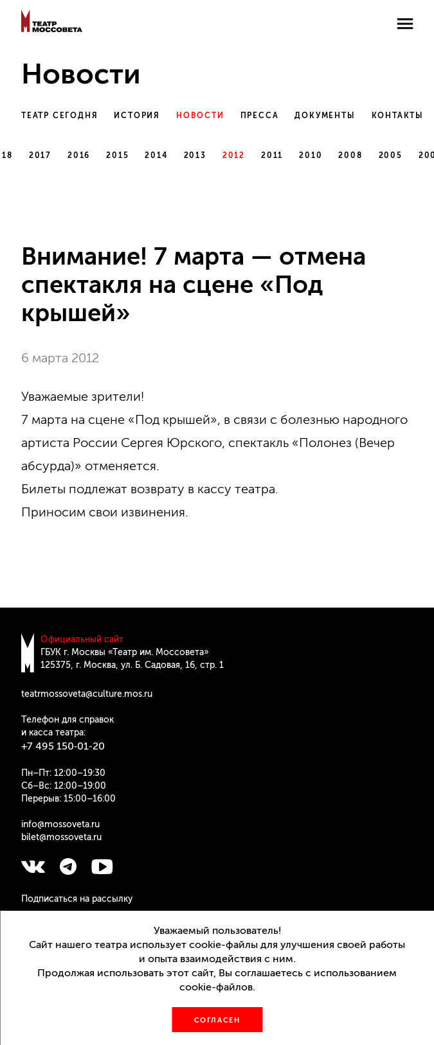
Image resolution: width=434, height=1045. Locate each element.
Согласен (217, 1020)
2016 (79, 155)
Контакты (398, 115)
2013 (195, 155)
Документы (324, 115)
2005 (390, 155)
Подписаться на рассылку (76, 898)
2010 (310, 155)
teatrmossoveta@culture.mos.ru (86, 694)
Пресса (259, 115)
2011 (272, 155)
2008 (350, 155)
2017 (40, 155)
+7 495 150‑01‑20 (63, 746)
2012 (233, 155)
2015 (117, 155)
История (137, 115)
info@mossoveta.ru (60, 824)
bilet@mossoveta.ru (61, 837)
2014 (156, 155)
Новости (200, 115)
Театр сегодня (59, 115)
